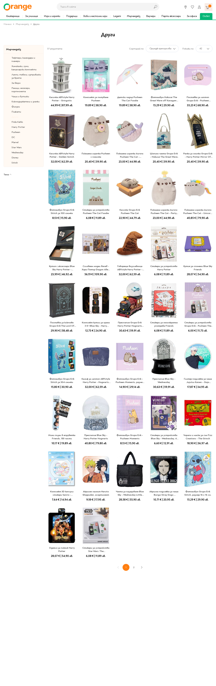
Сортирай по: (136, 48)
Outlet (206, 16)
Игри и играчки (52, 16)
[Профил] (199, 7)
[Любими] (192, 7)
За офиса (192, 16)
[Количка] (208, 7)
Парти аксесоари (171, 16)
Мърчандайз (133, 16)
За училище (31, 16)
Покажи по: (188, 48)
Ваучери (150, 16)
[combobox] (103, 7)
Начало (8, 24)
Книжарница (12, 16)
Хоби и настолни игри (95, 16)
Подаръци (71, 16)
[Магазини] (185, 7)
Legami (117, 16)
